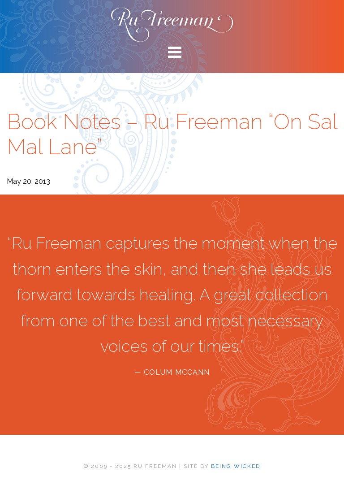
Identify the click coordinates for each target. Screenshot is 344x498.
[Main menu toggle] (172, 51)
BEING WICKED (235, 466)
